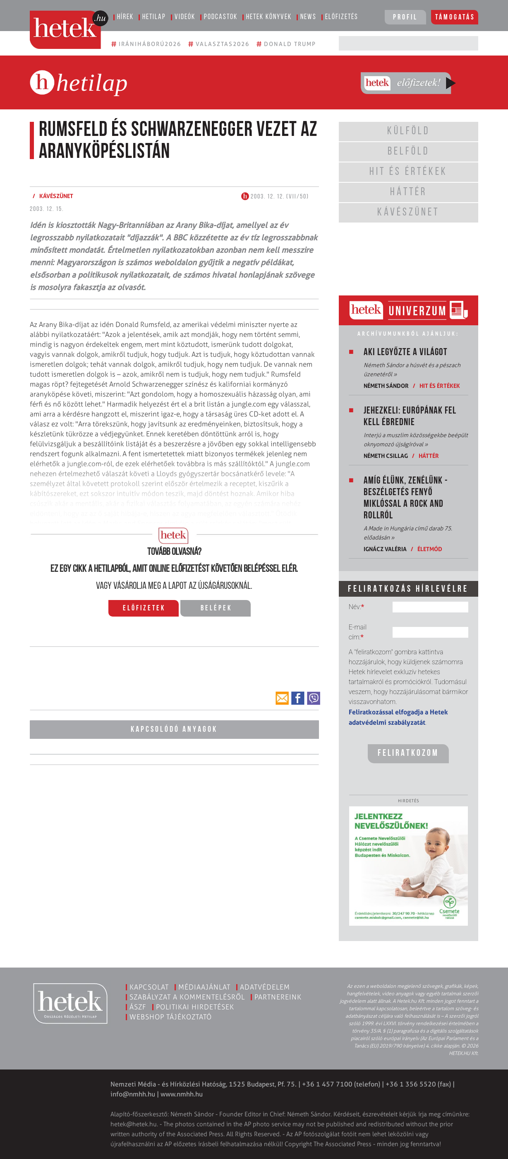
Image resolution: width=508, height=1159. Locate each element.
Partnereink (278, 997)
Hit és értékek (439, 385)
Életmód (429, 548)
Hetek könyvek (269, 17)
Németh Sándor (386, 385)
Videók (185, 17)
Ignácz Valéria (385, 548)
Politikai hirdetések (195, 1007)
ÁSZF (137, 1007)
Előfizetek (144, 608)
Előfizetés (341, 17)
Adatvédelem (265, 987)
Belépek (216, 608)
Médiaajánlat (204, 987)
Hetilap (154, 17)
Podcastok (220, 17)
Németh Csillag (386, 455)
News (308, 17)
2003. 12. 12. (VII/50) (275, 197)
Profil (405, 18)
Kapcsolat (149, 987)
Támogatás (455, 18)
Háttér (429, 455)
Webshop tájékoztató (170, 1017)
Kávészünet (56, 195)
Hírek (125, 17)
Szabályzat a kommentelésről (187, 997)
